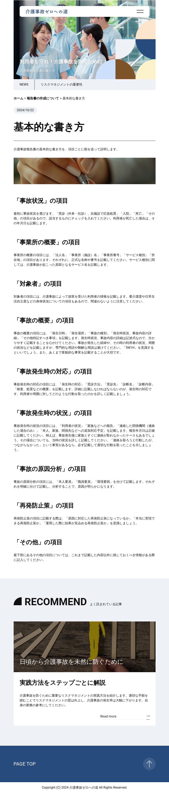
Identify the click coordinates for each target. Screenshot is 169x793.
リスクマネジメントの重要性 (61, 84)
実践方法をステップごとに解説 (62, 682)
